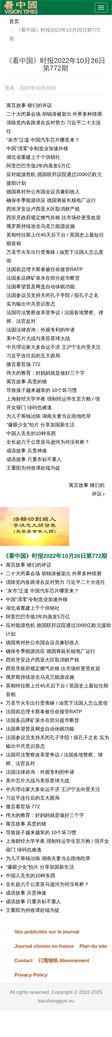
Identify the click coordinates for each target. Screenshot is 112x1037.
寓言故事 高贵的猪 (26, 381)
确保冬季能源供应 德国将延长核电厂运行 (51, 200)
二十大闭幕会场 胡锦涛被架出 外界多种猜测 (54, 114)
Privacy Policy (31, 975)
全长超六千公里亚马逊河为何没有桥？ (48, 442)
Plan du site (93, 946)
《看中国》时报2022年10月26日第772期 (55, 556)
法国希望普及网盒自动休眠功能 (40, 286)
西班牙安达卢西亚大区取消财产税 (43, 209)
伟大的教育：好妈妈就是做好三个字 (45, 373)
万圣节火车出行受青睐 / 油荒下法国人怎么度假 (57, 703)
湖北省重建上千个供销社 (33, 157)
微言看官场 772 (23, 364)
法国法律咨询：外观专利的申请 (40, 330)
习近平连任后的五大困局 (33, 356)
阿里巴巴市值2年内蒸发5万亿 (38, 166)
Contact (23, 960)
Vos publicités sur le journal (46, 932)
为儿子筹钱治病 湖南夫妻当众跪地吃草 (48, 416)
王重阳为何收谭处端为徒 (33, 468)
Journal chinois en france (44, 946)
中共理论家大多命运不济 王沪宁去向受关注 (53, 347)
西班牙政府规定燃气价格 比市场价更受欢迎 (53, 217)
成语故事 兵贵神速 (26, 450)
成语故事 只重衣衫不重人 (34, 459)
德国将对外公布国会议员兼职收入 (43, 192)
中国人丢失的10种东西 (31, 433)
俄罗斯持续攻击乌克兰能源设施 (40, 226)
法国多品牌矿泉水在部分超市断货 (43, 278)
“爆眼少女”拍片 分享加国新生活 (40, 425)
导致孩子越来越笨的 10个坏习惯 (41, 390)
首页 (14, 21)
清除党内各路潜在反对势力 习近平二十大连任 (55, 582)
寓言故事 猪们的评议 (29, 105)
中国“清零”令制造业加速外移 (37, 148)
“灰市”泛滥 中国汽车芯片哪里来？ (42, 140)
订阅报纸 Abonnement (63, 960)
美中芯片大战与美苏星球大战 (38, 338)
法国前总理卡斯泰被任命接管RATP (44, 269)
